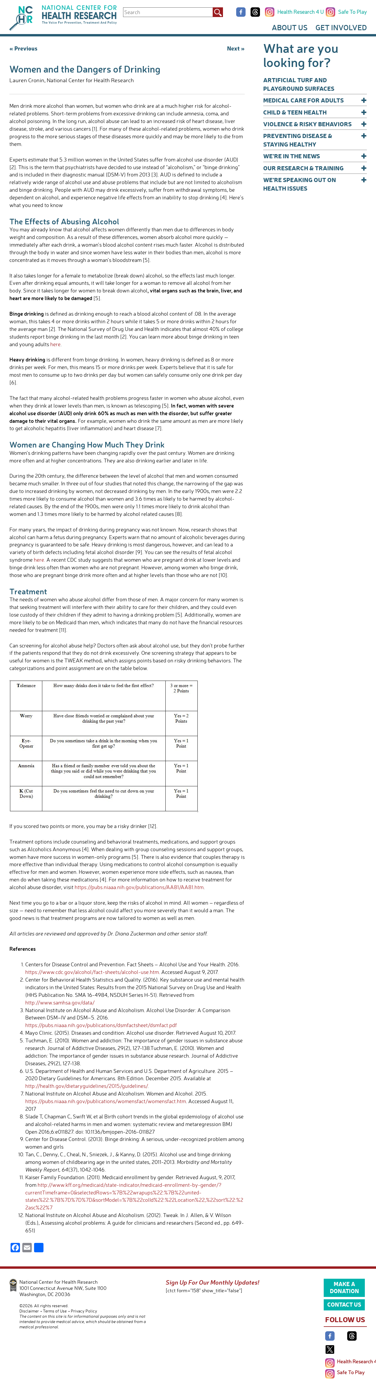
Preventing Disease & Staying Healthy (315, 139)
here (55, 344)
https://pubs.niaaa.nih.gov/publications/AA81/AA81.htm (139, 887)
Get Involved (341, 27)
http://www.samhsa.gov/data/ (60, 1002)
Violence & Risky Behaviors (315, 124)
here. (39, 559)
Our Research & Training (315, 168)
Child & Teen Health (315, 112)
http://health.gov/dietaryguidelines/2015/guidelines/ (86, 1086)
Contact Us (344, 1304)
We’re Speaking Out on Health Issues (315, 183)
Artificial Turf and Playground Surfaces (298, 84)
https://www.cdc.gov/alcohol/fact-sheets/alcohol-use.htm (92, 972)
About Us (290, 27)
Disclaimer (29, 1310)
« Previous (23, 48)
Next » (236, 48)
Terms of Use (55, 1310)
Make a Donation (344, 1287)
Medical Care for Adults (315, 100)
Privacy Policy (84, 1310)
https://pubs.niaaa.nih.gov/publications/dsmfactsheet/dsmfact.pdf (101, 1025)
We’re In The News (315, 156)
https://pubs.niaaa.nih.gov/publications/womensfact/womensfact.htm (105, 1101)
